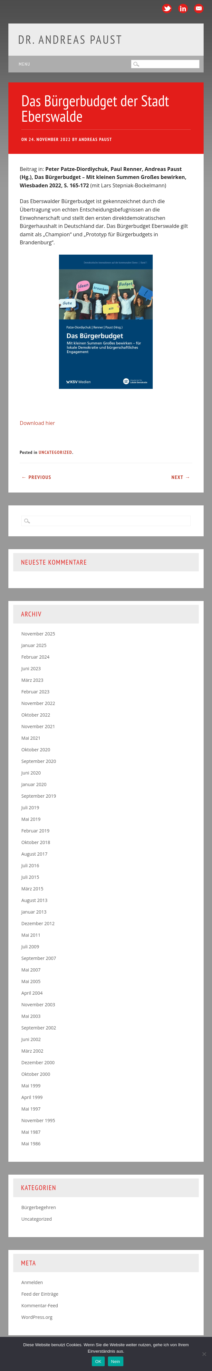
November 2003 (38, 1004)
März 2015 (32, 889)
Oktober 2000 (35, 1074)
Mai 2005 (31, 981)
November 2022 (38, 703)
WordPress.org (36, 1317)
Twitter (167, 8)
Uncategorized (55, 452)
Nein (115, 1361)
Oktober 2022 (35, 715)
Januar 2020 (33, 784)
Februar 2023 (35, 692)
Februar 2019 (35, 831)
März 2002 (32, 1051)
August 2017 (34, 854)
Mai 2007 (31, 970)
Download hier (37, 423)
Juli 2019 (30, 807)
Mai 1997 (31, 1109)
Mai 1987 (31, 1132)
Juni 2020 (31, 773)
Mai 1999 (31, 1086)
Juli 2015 (30, 877)
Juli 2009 (30, 947)
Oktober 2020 (35, 750)
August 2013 (34, 900)
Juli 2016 (30, 865)
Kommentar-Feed (39, 1305)
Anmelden (32, 1282)
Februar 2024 (35, 657)
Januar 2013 (33, 912)
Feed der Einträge (39, 1294)
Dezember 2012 (37, 923)
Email (199, 8)
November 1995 (38, 1120)
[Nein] (204, 1354)
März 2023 (32, 680)
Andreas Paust (95, 139)
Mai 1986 (31, 1144)
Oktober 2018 (35, 842)
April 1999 (32, 1097)
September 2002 (38, 1028)
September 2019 (38, 796)
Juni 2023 (31, 668)
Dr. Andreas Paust (70, 39)
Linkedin (183, 8)
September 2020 (38, 761)
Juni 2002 (31, 1039)
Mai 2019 (31, 819)
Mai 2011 (31, 935)
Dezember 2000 (37, 1062)
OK (98, 1361)
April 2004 (32, 993)
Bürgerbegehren (38, 1207)
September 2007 (38, 958)
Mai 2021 (31, 738)
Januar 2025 (33, 645)
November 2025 (38, 634)
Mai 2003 (31, 1016)
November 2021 (38, 726)
